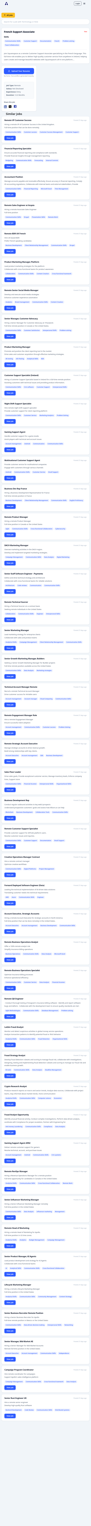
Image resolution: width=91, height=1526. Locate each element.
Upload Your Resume (19, 71)
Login (77, 3)
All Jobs (8, 15)
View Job (10, 138)
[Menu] (84, 3)
